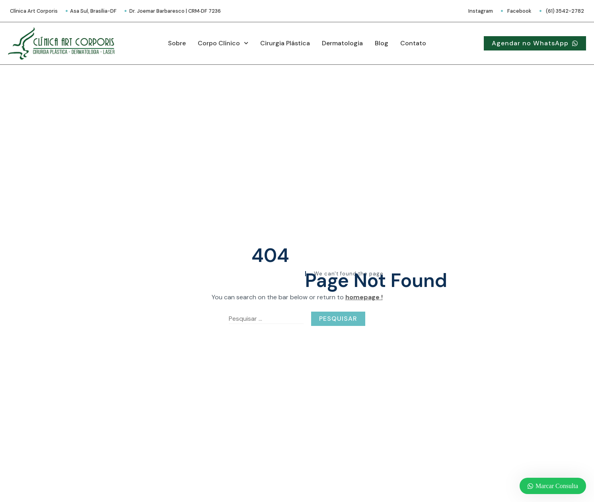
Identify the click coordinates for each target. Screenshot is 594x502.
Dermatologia (342, 43)
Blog (381, 43)
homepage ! (364, 297)
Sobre (177, 43)
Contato (413, 43)
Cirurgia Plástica (285, 43)
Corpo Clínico (223, 43)
